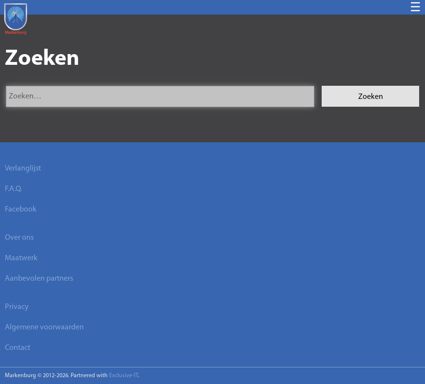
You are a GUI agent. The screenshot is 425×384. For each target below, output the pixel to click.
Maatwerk (21, 258)
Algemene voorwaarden (44, 327)
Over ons (19, 238)
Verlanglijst (23, 169)
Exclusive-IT (123, 376)
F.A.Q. (13, 189)
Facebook (21, 209)
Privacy (17, 307)
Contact (17, 348)
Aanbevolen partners (39, 279)
